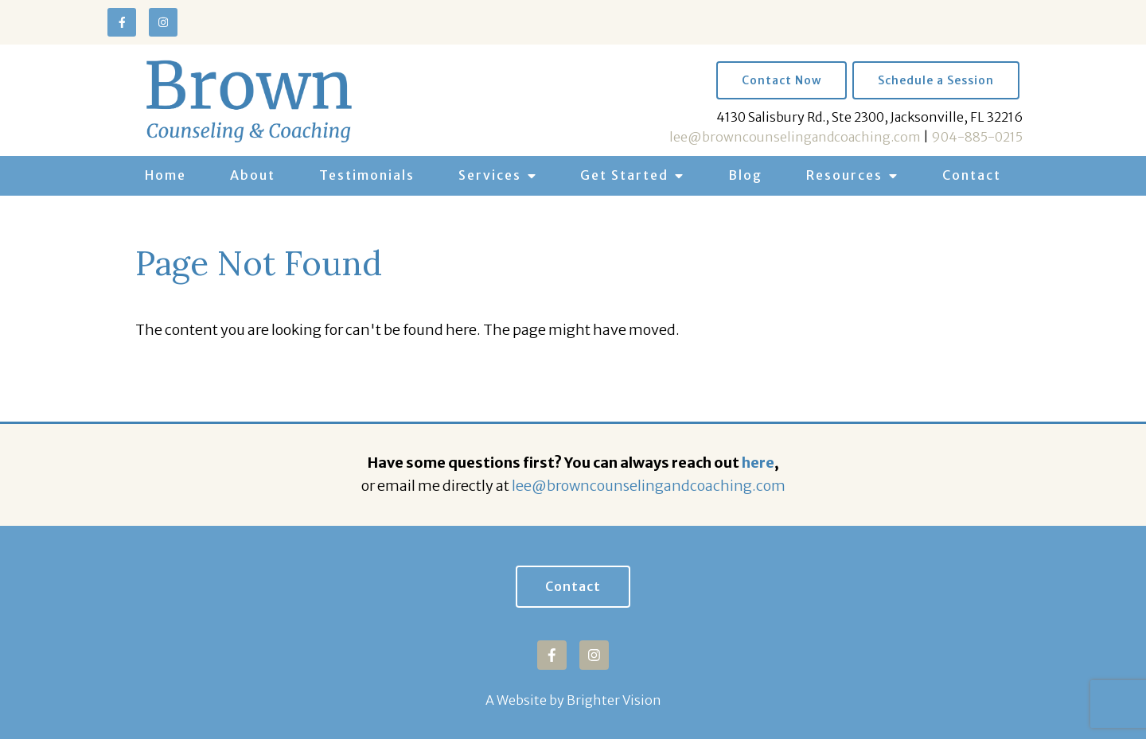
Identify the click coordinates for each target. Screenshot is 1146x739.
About (252, 175)
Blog (745, 175)
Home (165, 175)
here (758, 462)
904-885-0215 (977, 137)
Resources (844, 175)
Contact (971, 175)
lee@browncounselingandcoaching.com (795, 137)
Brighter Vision (614, 700)
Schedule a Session (936, 80)
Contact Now (781, 80)
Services (489, 175)
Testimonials (367, 175)
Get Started (624, 175)
